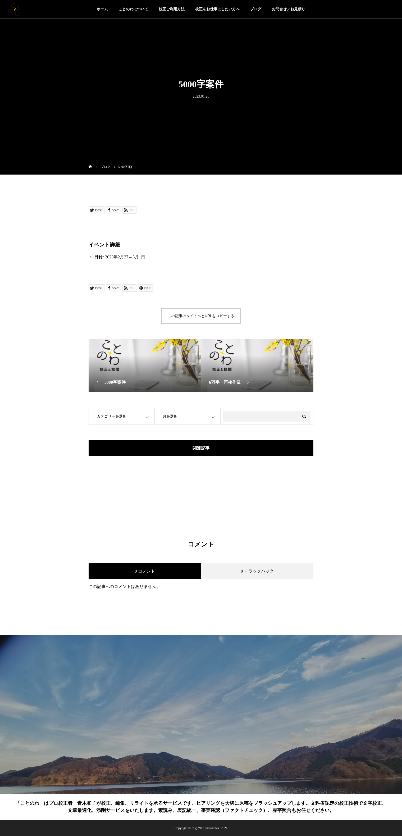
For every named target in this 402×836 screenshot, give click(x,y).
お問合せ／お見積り (288, 9)
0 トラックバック (257, 571)
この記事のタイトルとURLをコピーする (201, 316)
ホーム (102, 9)
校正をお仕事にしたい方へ (217, 9)
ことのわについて (133, 9)
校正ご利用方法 (172, 9)
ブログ (255, 9)
